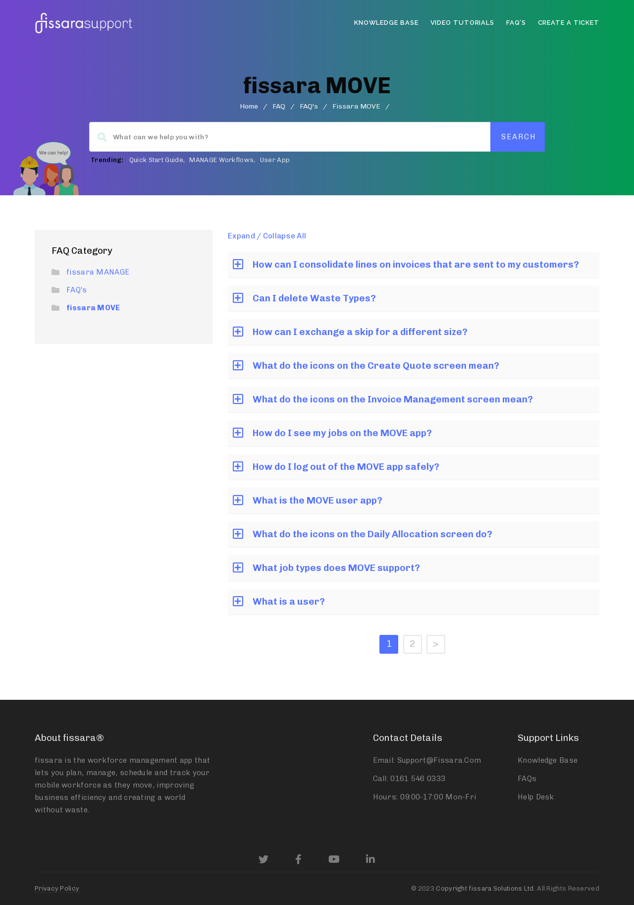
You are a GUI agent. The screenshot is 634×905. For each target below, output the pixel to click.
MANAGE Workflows (221, 160)
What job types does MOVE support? (336, 567)
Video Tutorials (462, 22)
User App (275, 160)
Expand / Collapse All (267, 235)
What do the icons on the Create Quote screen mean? (376, 365)
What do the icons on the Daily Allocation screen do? (372, 534)
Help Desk (536, 796)
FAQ (278, 106)
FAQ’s (516, 22)
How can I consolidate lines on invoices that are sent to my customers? (416, 264)
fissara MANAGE (97, 272)
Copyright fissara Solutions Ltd (484, 888)
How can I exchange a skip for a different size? (360, 332)
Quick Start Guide (156, 160)
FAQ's (309, 106)
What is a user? (289, 601)
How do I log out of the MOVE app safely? (346, 466)
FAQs (527, 778)
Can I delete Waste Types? (314, 298)
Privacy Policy (57, 888)
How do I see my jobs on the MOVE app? (342, 433)
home (249, 106)
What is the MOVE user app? (317, 500)
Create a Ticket (569, 22)
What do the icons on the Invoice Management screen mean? (393, 399)
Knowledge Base (386, 22)
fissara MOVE (93, 307)
